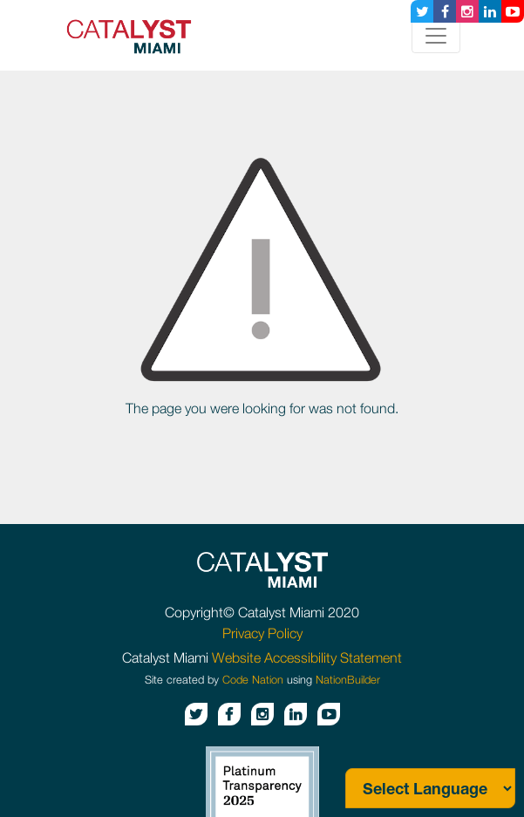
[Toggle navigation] (436, 35)
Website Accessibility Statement (307, 657)
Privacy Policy (262, 633)
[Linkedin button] (490, 11)
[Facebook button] (444, 11)
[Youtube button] (512, 11)
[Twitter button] (422, 11)
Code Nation (252, 679)
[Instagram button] (467, 11)
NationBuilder (348, 679)
